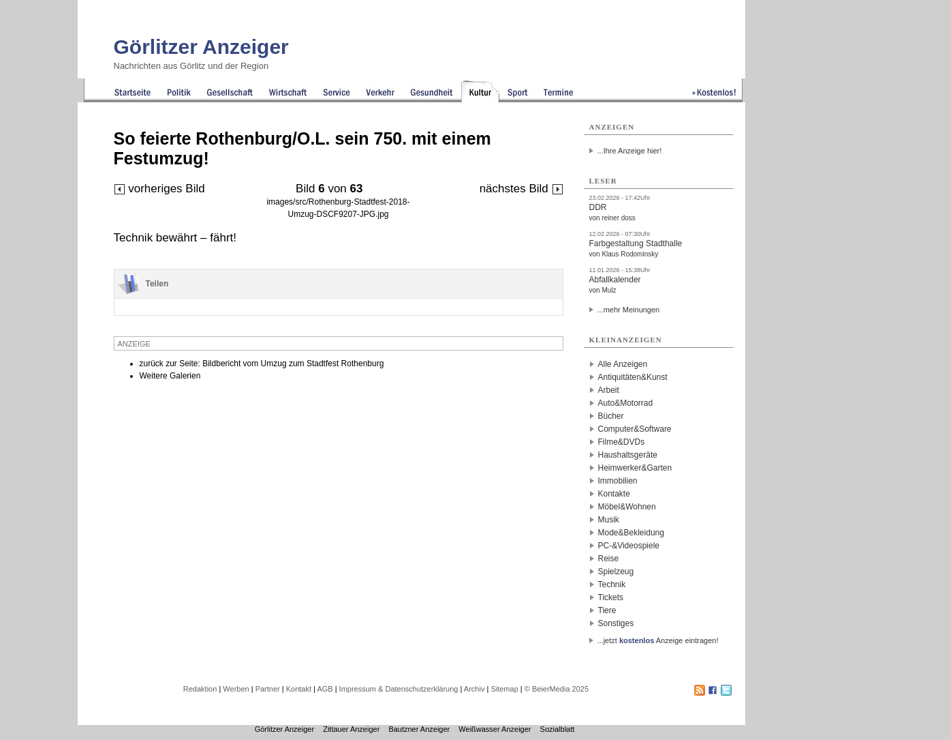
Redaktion (200, 689)
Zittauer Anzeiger (351, 729)
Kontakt (298, 689)
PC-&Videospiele (629, 545)
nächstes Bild (521, 188)
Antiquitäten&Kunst (633, 377)
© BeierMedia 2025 (557, 689)
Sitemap (504, 689)
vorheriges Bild (159, 188)
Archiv (474, 689)
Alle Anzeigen (623, 364)
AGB (324, 689)
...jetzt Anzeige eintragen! (658, 640)
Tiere (607, 610)
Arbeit (608, 390)
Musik (608, 519)
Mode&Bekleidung (631, 532)
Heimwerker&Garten (635, 467)
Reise (608, 558)
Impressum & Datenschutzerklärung (398, 689)
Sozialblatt (557, 729)
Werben (236, 689)
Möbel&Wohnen (627, 506)
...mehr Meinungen (628, 309)
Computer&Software (635, 429)
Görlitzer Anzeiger (201, 47)
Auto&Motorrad (625, 403)
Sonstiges (616, 623)
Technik (612, 584)
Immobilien (618, 480)
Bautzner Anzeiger (419, 729)
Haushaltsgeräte (627, 455)
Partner (267, 689)
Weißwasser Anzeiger (494, 729)
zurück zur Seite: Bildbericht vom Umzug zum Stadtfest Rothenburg (262, 363)
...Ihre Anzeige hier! (629, 150)
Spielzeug (616, 571)
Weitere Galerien (170, 376)
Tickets (611, 597)
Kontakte (614, 493)
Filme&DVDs (621, 442)
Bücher (611, 416)
